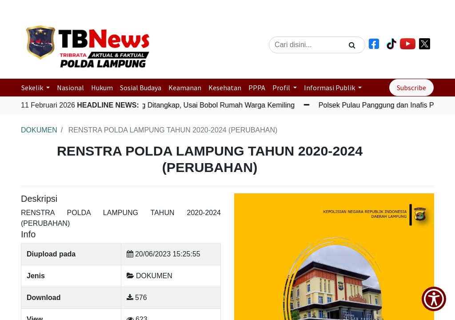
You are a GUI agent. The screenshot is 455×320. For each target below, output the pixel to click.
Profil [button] (281, 87)
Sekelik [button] (32, 87)
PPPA (256, 87)
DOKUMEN (39, 130)
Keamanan (184, 87)
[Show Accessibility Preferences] (434, 299)
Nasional (70, 87)
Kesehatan (224, 87)
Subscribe (411, 87)
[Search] (352, 44)
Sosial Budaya (140, 87)
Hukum (102, 87)
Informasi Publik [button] (330, 87)
